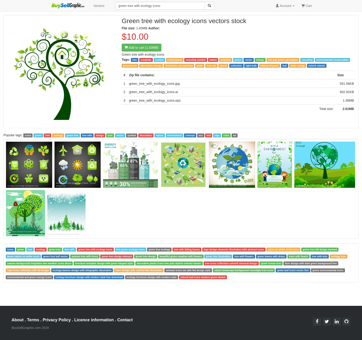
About (18, 320)
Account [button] (285, 6)
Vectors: (99, 6)
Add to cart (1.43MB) (141, 47)
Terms (33, 320)
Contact (125, 320)
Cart (307, 5)
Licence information (94, 320)
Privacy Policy (57, 320)
